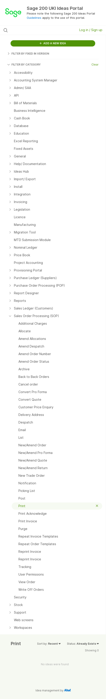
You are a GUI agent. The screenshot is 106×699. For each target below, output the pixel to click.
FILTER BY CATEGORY (24, 64)
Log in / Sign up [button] (90, 30)
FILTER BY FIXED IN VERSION (28, 53)
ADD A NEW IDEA (53, 43)
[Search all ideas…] (32, 30)
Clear (95, 64)
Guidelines (34, 17)
